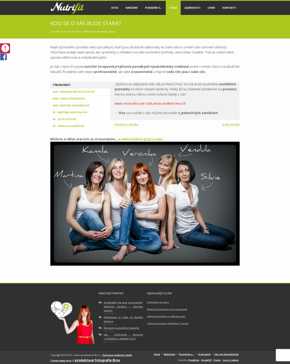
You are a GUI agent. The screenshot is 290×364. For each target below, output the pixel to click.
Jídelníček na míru (158, 302)
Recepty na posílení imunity (121, 328)
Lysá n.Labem (231, 360)
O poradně (204, 354)
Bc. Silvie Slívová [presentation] (64, 119)
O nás (173, 7)
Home (53, 31)
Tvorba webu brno (60, 360)
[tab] (80, 85)
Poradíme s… (153, 7)
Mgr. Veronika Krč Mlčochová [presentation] (73, 92)
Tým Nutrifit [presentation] (61, 85)
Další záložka (231, 124)
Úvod (114, 7)
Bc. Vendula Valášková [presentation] (68, 126)
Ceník (211, 7)
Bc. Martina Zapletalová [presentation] (70, 112)
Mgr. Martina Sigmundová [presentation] (71, 105)
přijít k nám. (154, 139)
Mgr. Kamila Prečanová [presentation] (69, 98)
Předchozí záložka (127, 124)
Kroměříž (206, 360)
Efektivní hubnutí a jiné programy (167, 309)
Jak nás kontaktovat (226, 354)
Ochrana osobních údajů (117, 355)
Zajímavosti (192, 7)
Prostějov (193, 360)
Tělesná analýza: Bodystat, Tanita (167, 323)
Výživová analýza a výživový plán (166, 316)
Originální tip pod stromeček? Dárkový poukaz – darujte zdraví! (123, 306)
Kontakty (229, 7)
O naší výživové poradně (71, 31)
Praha (217, 360)
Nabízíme (132, 7)
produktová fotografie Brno (97, 360)
